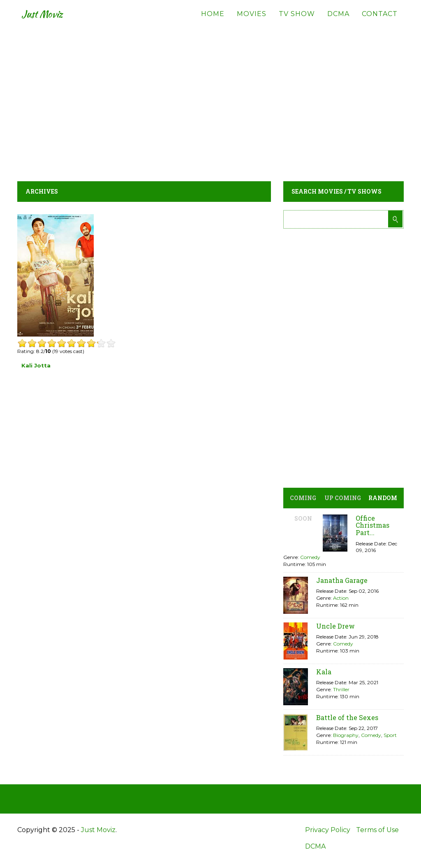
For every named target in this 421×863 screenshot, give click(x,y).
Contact (380, 20)
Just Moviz (47, 20)
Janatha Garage (342, 580)
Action (341, 598)
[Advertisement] (210, 99)
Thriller (341, 689)
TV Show (297, 20)
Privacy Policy (327, 830)
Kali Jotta (36, 365)
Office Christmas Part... (372, 525)
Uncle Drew (335, 626)
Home (212, 20)
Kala (323, 671)
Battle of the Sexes (347, 717)
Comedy (310, 557)
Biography (346, 735)
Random (382, 498)
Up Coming (342, 498)
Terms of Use (377, 830)
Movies (251, 20)
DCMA (338, 20)
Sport (390, 735)
